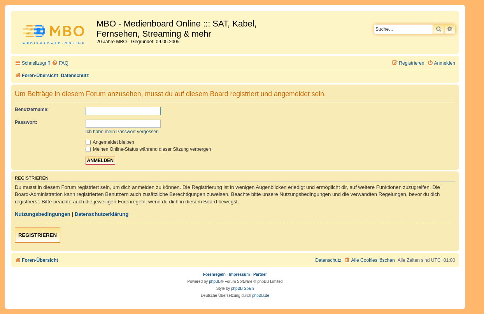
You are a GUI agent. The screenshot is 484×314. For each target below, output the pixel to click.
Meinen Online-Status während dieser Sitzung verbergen (148, 149)
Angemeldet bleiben (110, 142)
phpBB (215, 281)
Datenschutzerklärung (102, 214)
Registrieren (37, 235)
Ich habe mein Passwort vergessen (122, 131)
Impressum (239, 274)
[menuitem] (60, 63)
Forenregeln (214, 274)
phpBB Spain (242, 288)
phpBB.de (260, 295)
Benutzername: (32, 109)
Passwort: (26, 122)
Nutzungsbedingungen (42, 214)
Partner (260, 274)
